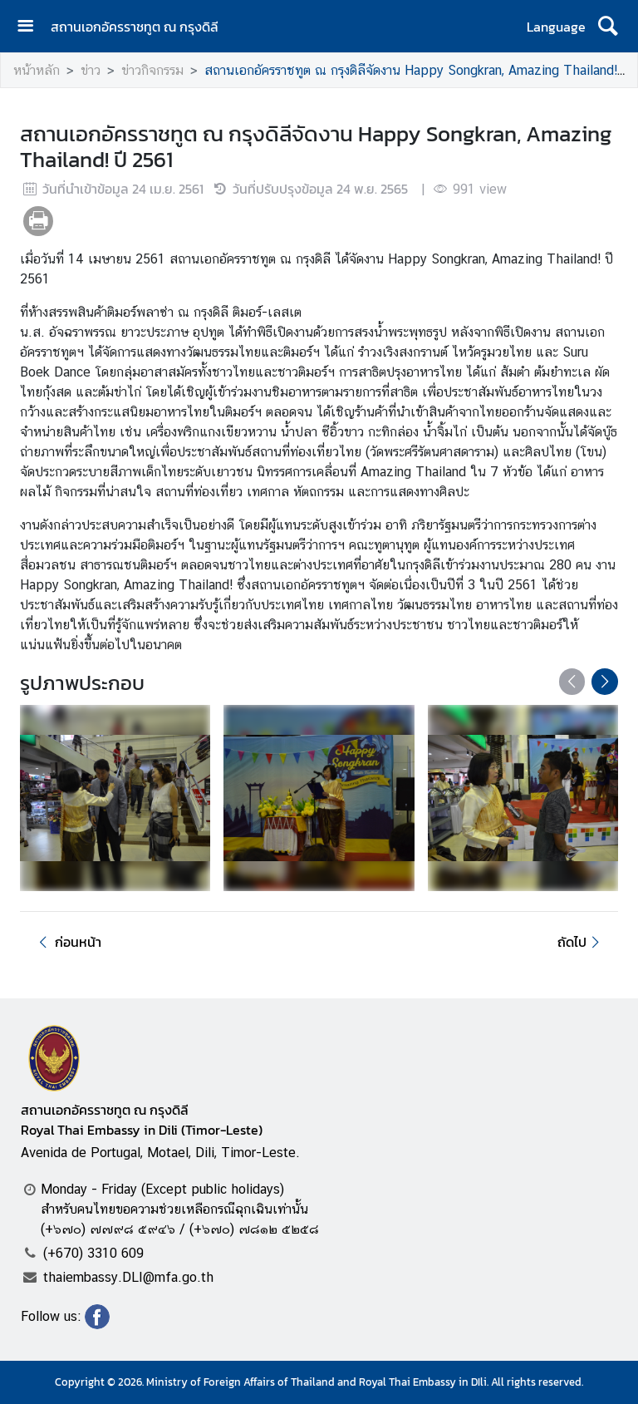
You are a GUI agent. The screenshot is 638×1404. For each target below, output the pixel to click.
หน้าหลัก (36, 70)
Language (556, 27)
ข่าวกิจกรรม (152, 70)
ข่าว (91, 70)
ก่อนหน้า (67, 942)
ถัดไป (581, 942)
